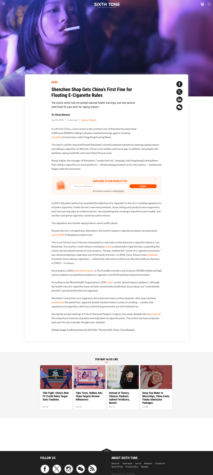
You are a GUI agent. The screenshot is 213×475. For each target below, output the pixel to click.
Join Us (138, 463)
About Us (115, 463)
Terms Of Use (117, 467)
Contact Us (160, 463)
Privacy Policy (132, 467)
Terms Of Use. (119, 191)
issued (108, 246)
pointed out (57, 302)
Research (148, 463)
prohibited (152, 254)
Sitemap (144, 467)
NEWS (54, 82)
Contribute (127, 463)
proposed (155, 314)
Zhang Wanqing (62, 114)
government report (83, 270)
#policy (84, 120)
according (56, 137)
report (110, 282)
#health (93, 120)
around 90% (57, 234)
